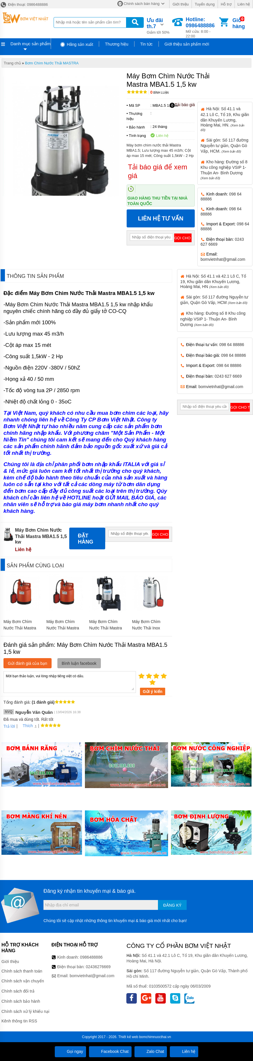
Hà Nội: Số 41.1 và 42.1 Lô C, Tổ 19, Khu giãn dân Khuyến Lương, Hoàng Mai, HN (213, 281)
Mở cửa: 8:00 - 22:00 (202, 27)
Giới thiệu (180, 4)
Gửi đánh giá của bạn (27, 663)
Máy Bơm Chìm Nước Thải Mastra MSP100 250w (62, 628)
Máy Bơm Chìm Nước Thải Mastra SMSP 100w (19, 628)
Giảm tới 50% (159, 26)
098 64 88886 (231, 344)
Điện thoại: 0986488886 (24, 4)
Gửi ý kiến (153, 691)
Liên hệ (244, 4)
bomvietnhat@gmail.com (223, 259)
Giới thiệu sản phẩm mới (187, 44)
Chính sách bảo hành (20, 1001)
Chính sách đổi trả (17, 991)
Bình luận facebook (79, 663)
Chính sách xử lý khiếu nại (25, 1011)
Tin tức (146, 44)
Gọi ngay (70, 1051)
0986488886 (91, 957)
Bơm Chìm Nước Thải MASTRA (52, 63)
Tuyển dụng (205, 4)
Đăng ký (172, 905)
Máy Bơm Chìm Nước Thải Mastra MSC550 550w (105, 628)
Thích (26, 725)
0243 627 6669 (228, 376)
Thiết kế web (128, 1037)
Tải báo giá (182, 105)
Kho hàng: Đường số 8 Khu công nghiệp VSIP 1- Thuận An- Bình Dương (212, 319)
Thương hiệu (116, 44)
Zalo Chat (150, 1051)
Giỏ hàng (238, 23)
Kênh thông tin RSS (19, 1021)
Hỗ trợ (226, 4)
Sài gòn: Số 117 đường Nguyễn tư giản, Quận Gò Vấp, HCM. (224, 145)
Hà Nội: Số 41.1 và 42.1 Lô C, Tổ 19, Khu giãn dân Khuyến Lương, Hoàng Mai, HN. (225, 118)
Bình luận (159, 92)
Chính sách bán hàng (142, 3)
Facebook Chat (110, 1051)
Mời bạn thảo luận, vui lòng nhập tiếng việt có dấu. (69, 681)
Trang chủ (12, 63)
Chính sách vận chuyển (22, 981)
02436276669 (98, 966)
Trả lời (9, 726)
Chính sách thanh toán (21, 971)
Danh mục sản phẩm (30, 43)
